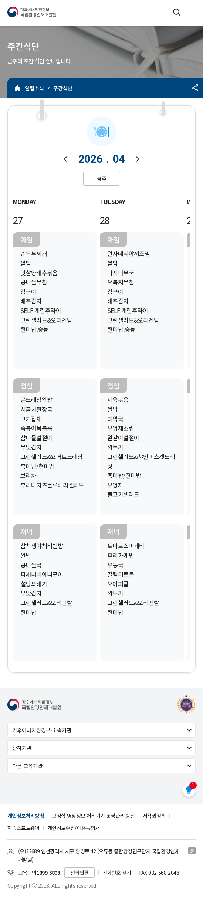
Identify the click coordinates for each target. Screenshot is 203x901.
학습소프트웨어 (23, 827)
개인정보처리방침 (25, 815)
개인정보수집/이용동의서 (73, 827)
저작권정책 (154, 815)
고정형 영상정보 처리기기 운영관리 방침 (93, 815)
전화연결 (79, 872)
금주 (101, 178)
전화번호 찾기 (116, 872)
